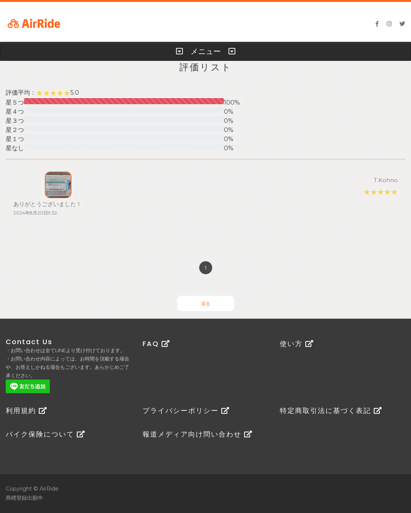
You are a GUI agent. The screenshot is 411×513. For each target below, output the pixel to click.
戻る (205, 304)
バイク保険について (45, 434)
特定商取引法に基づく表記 (331, 410)
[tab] (205, 51)
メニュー (205, 51)
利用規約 (26, 410)
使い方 (297, 343)
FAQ (156, 343)
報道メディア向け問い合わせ (197, 434)
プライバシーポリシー (186, 410)
